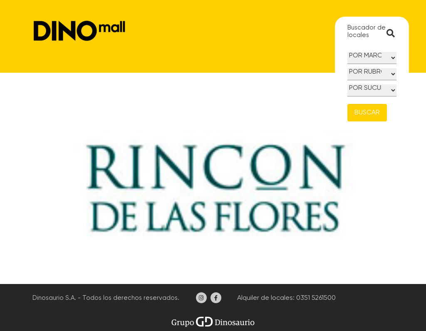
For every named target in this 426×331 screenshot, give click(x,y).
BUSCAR (367, 112)
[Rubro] (371, 74)
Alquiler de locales (264, 298)
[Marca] (371, 58)
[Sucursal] (371, 90)
